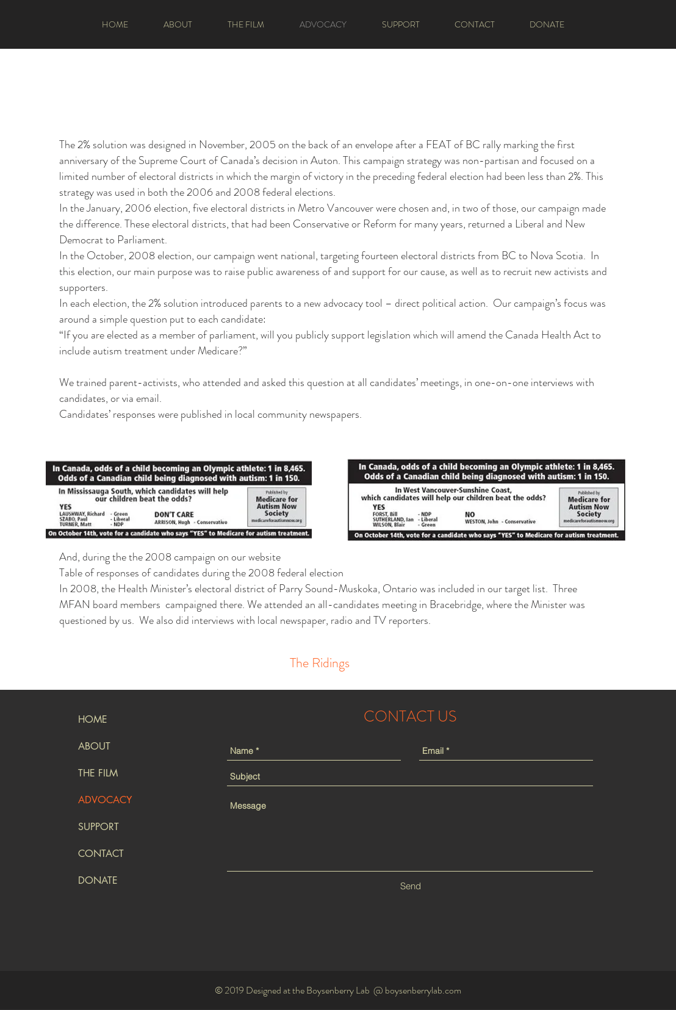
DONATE (98, 880)
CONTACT (101, 853)
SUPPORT (98, 826)
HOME (92, 719)
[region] (319, 662)
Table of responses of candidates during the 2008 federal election (201, 573)
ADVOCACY (105, 799)
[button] (178, 24)
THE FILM (98, 773)
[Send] (410, 885)
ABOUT (94, 746)
